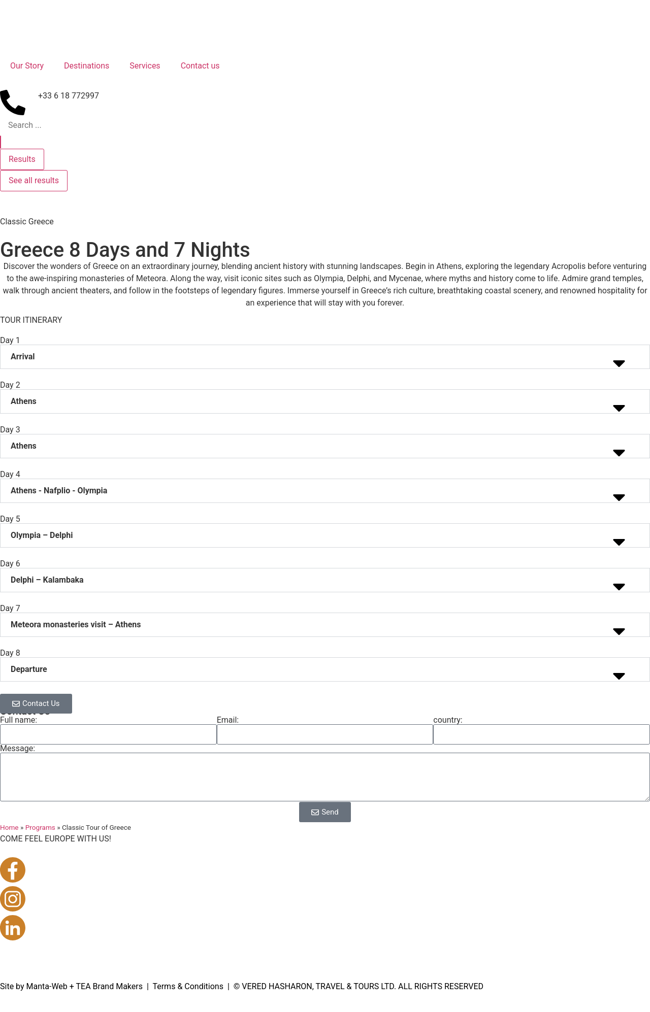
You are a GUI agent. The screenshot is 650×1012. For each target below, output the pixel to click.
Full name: (18, 720)
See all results (34, 180)
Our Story (27, 66)
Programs (40, 827)
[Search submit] (0, 142)
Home (9, 827)
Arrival (23, 356)
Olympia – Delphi (42, 535)
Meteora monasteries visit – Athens (76, 624)
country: (447, 720)
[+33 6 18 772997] (12, 102)
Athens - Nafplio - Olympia (59, 490)
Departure (29, 669)
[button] (325, 356)
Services (144, 66)
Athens (24, 401)
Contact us (200, 66)
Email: (228, 720)
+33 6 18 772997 (68, 95)
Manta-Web (47, 986)
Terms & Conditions (187, 986)
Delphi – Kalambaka (47, 580)
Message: (17, 749)
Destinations (86, 66)
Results (22, 159)
